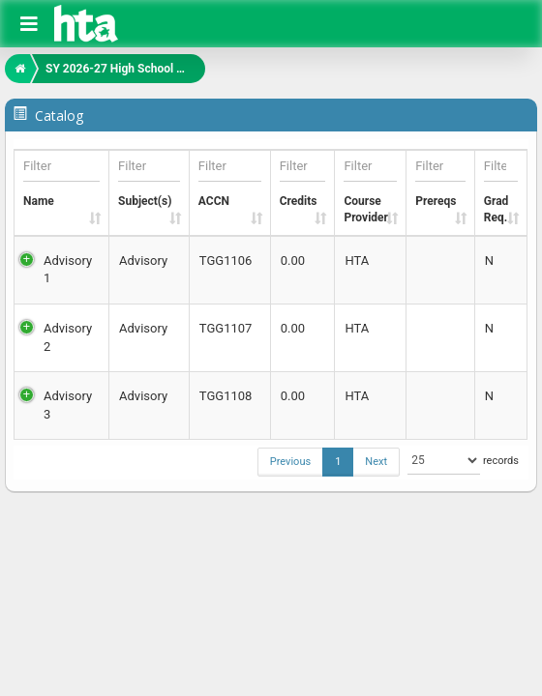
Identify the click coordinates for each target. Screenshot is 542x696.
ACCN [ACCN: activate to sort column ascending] (229, 179)
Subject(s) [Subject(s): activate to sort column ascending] (149, 179)
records (459, 460)
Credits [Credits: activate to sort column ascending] (303, 179)
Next (376, 461)
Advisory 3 (68, 405)
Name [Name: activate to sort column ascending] (61, 179)
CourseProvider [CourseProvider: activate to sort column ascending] (370, 187)
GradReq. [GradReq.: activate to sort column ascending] (501, 187)
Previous (290, 461)
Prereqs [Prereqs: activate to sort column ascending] (440, 179)
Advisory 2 (68, 337)
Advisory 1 (68, 269)
